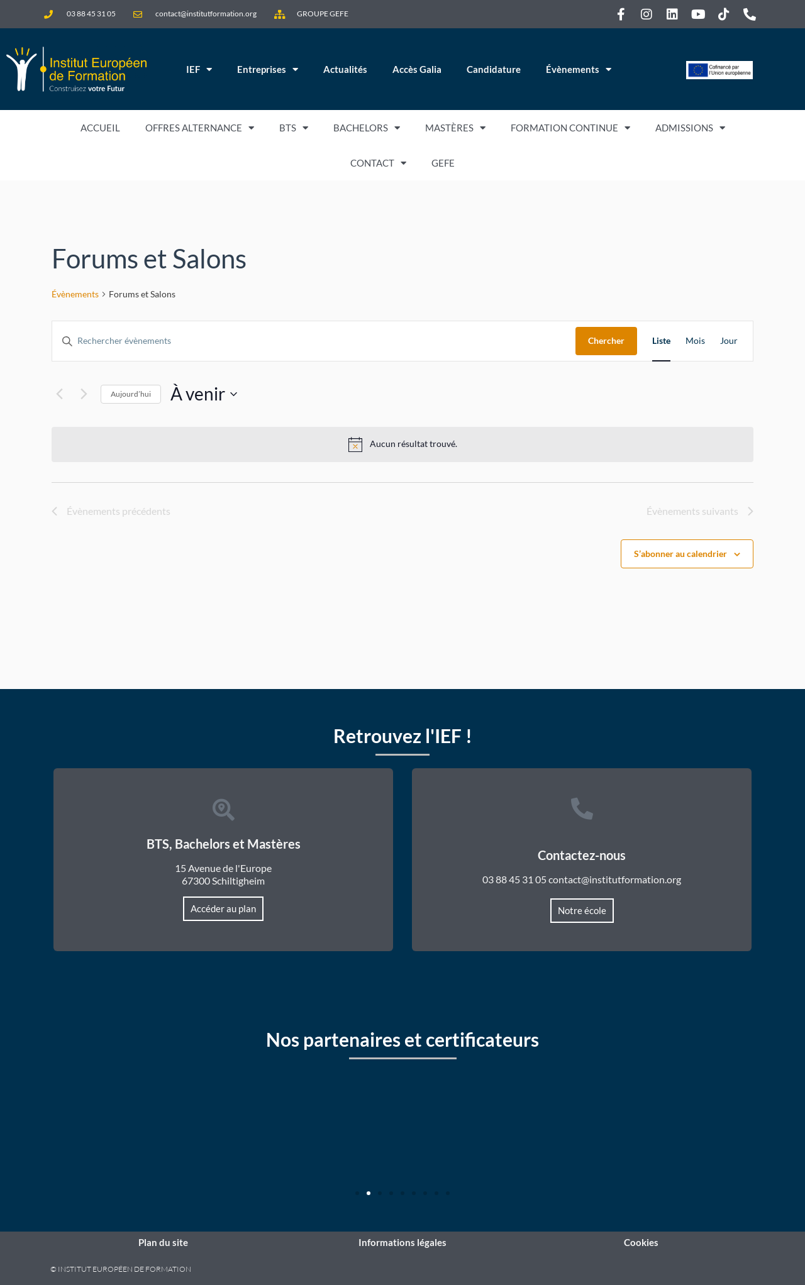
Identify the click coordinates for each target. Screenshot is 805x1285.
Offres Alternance (199, 128)
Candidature (494, 69)
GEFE (443, 162)
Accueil (100, 127)
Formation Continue (570, 128)
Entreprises (267, 69)
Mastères (455, 128)
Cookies (641, 1242)
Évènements (578, 69)
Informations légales (402, 1242)
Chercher (606, 340)
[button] (357, 1193)
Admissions (690, 128)
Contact (378, 163)
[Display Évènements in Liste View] (661, 341)
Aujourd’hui (131, 394)
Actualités (345, 69)
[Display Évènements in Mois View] (695, 341)
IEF (199, 69)
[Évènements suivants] (83, 394)
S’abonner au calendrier (680, 553)
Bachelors (366, 128)
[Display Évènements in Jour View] (729, 341)
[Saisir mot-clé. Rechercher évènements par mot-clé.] (313, 341)
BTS (293, 128)
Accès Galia (416, 69)
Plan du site (163, 1242)
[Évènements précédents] (59, 394)
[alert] (402, 444)
